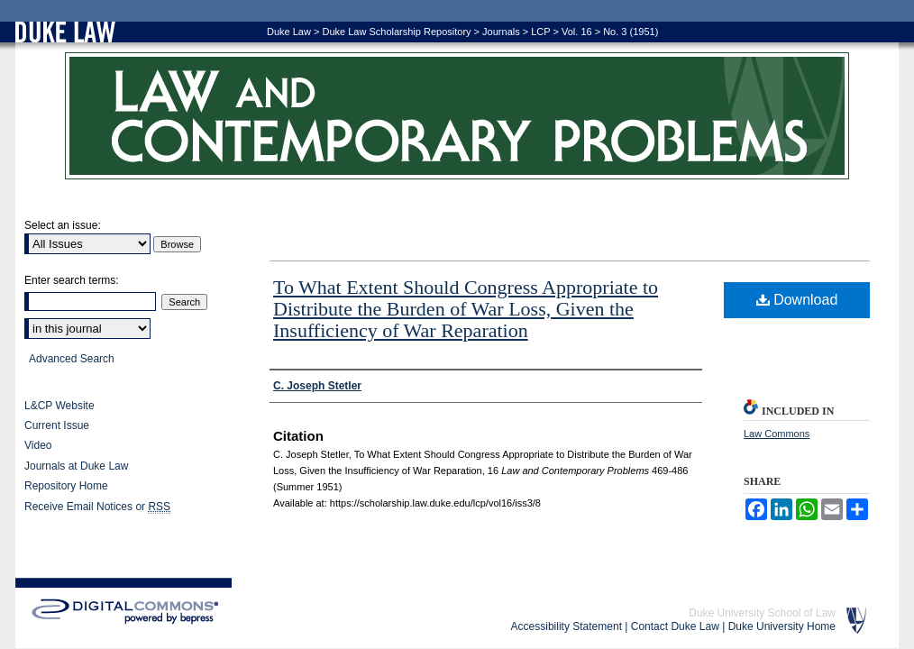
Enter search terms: (71, 280)
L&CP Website (59, 405)
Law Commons (776, 433)
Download (797, 299)
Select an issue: (62, 225)
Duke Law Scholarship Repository (396, 31)
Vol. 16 (577, 31)
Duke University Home (782, 626)
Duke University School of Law (762, 613)
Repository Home (66, 486)
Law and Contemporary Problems (457, 115)
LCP (540, 31)
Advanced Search (71, 358)
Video (37, 445)
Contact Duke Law (675, 626)
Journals (501, 31)
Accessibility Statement (566, 626)
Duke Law (289, 31)
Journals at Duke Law (76, 466)
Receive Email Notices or (97, 507)
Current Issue (56, 425)
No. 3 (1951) (630, 31)
